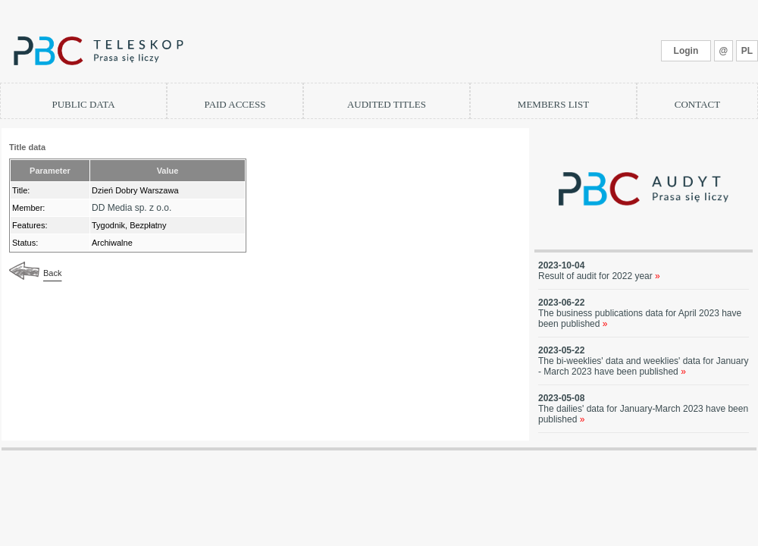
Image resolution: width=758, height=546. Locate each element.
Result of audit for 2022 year (599, 276)
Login (686, 51)
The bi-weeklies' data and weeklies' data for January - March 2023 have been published (643, 366)
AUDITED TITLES (386, 104)
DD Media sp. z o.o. (131, 207)
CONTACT (697, 104)
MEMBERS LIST (553, 104)
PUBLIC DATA (83, 104)
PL (747, 51)
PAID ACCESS (235, 104)
